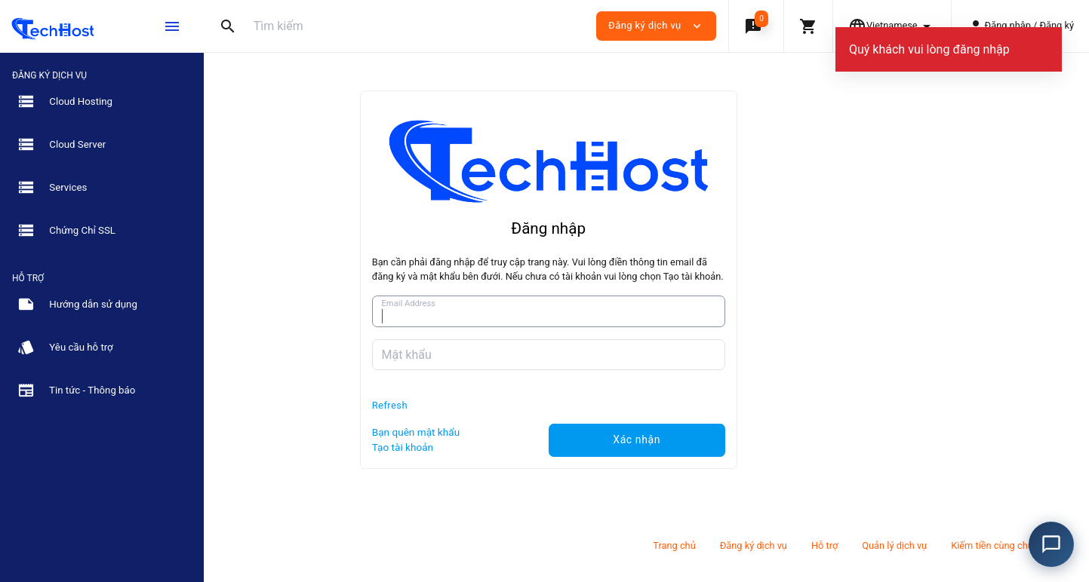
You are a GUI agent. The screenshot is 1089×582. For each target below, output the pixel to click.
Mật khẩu (504, 355)
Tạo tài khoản (500, 447)
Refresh (488, 405)
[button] (755, 26)
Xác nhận (734, 439)
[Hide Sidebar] (172, 26)
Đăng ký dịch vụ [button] (656, 26)
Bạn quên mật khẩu (514, 432)
